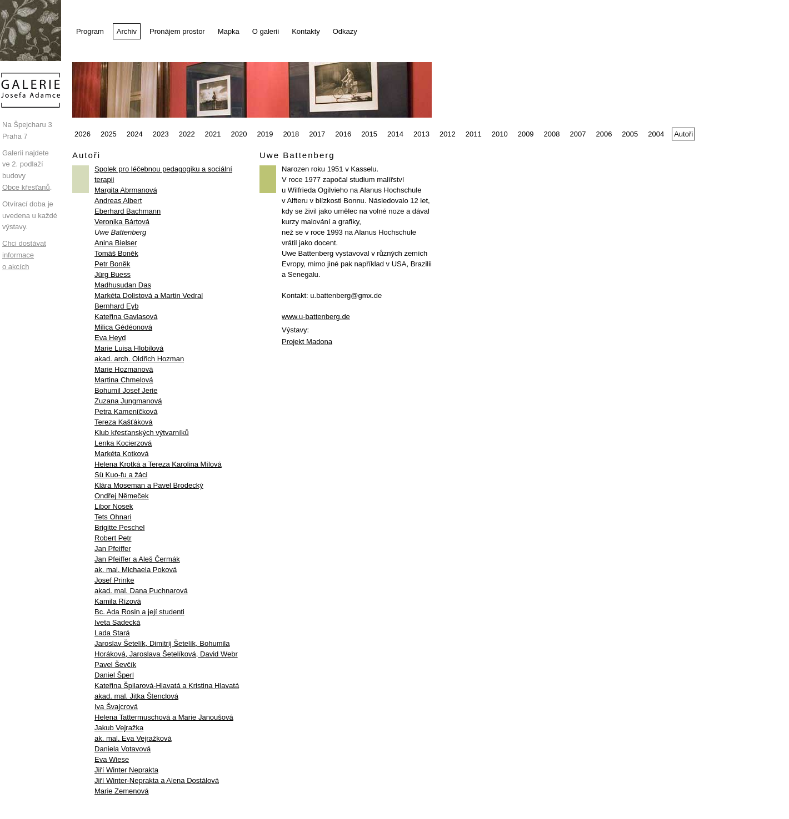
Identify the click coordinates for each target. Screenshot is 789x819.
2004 (656, 134)
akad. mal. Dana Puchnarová (141, 591)
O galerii (265, 31)
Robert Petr (112, 538)
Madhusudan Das (122, 285)
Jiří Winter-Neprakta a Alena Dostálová (156, 780)
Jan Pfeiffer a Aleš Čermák (137, 559)
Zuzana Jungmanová (128, 401)
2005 (630, 134)
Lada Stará (112, 633)
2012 (448, 134)
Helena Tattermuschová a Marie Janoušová (163, 717)
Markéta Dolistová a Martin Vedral (148, 295)
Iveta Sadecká (117, 622)
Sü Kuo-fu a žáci (120, 475)
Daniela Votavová (122, 749)
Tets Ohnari (112, 517)
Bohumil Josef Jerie (125, 390)
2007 (578, 134)
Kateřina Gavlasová (125, 316)
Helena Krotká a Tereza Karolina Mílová (158, 464)
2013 (421, 134)
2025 (109, 134)
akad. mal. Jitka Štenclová (136, 696)
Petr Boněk (112, 264)
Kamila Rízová (117, 601)
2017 (317, 134)
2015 (369, 134)
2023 (161, 134)
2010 (500, 134)
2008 (552, 134)
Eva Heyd (110, 337)
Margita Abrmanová (125, 190)
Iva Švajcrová (116, 706)
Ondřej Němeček (121, 496)
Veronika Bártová (121, 222)
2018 (291, 134)
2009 (526, 134)
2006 (604, 134)
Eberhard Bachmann (127, 211)
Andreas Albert (118, 200)
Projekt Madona (307, 341)
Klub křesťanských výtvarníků (141, 432)
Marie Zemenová (121, 791)
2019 (265, 134)
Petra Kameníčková (125, 411)
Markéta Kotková (121, 453)
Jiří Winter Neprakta (126, 770)
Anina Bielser (115, 243)
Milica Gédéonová (123, 327)
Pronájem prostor (177, 31)
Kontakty (306, 31)
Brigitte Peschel (119, 527)
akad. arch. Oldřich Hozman (139, 359)
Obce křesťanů (26, 187)
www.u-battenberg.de (316, 316)
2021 (213, 134)
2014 (395, 134)
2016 (343, 134)
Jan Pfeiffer (112, 548)
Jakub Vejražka (118, 728)
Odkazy (345, 31)
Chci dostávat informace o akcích (24, 255)
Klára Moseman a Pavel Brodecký (148, 485)
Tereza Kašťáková (123, 422)
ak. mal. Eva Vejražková (133, 738)
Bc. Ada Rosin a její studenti (139, 612)
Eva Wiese (111, 759)
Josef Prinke (114, 580)
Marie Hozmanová (123, 369)
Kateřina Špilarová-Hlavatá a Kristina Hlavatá (166, 685)
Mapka (228, 31)
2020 (239, 134)
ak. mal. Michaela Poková (135, 569)
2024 (135, 134)
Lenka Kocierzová (123, 443)
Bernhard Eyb (116, 306)
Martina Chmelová (123, 380)
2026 (82, 134)
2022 (187, 134)
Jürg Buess (112, 274)
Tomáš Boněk (116, 253)
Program (90, 31)
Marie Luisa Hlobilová (128, 348)
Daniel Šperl (114, 675)
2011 (474, 134)
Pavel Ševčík (115, 664)
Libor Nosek (113, 506)
